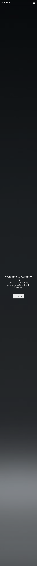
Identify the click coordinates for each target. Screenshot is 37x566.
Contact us (19, 297)
